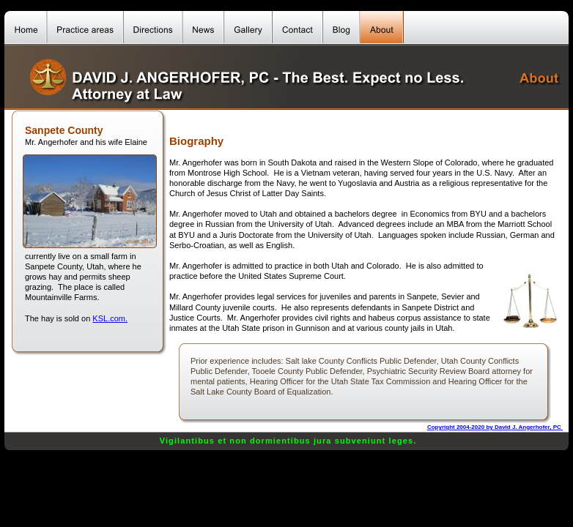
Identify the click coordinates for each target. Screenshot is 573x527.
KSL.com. (109, 318)
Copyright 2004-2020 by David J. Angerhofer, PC (495, 427)
